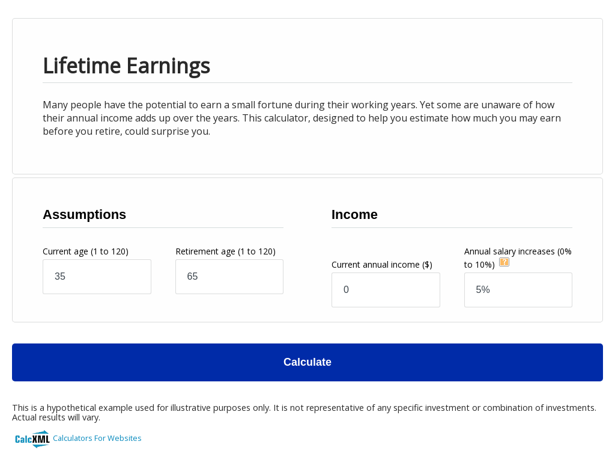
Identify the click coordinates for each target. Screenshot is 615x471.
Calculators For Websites (97, 438)
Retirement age (225, 251)
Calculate (307, 362)
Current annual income (382, 264)
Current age (86, 251)
